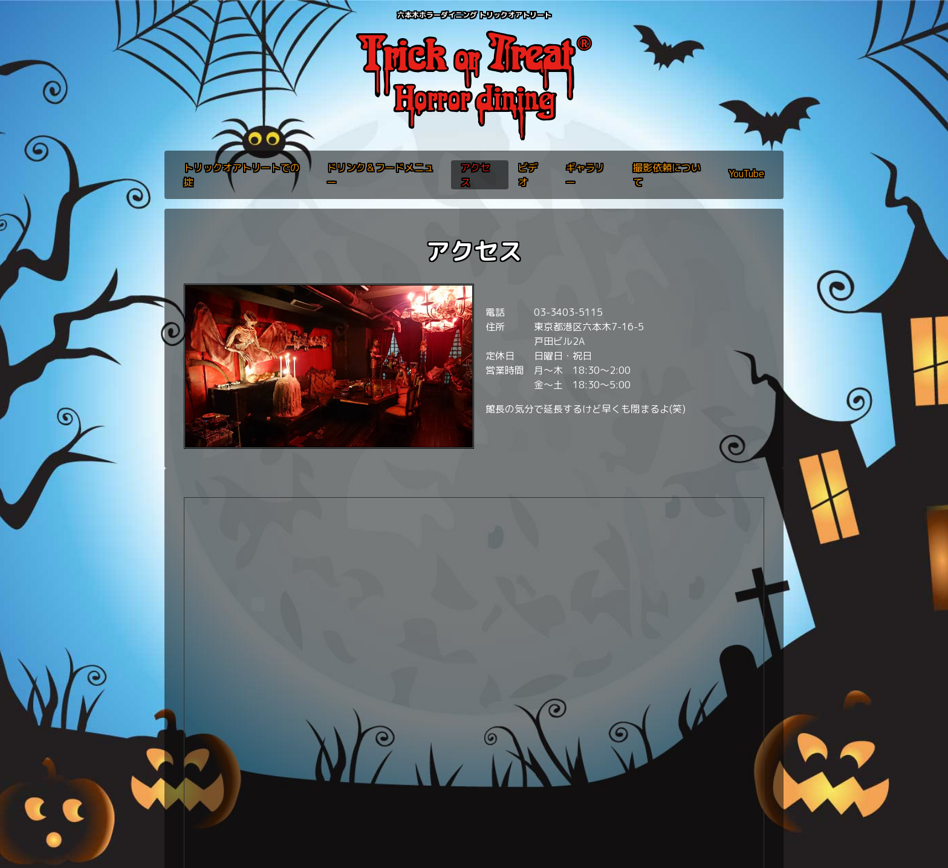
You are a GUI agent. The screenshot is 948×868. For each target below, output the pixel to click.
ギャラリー (585, 175)
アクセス (475, 175)
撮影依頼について (667, 175)
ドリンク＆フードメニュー (380, 175)
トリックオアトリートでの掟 (242, 175)
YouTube (746, 173)
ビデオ (527, 175)
